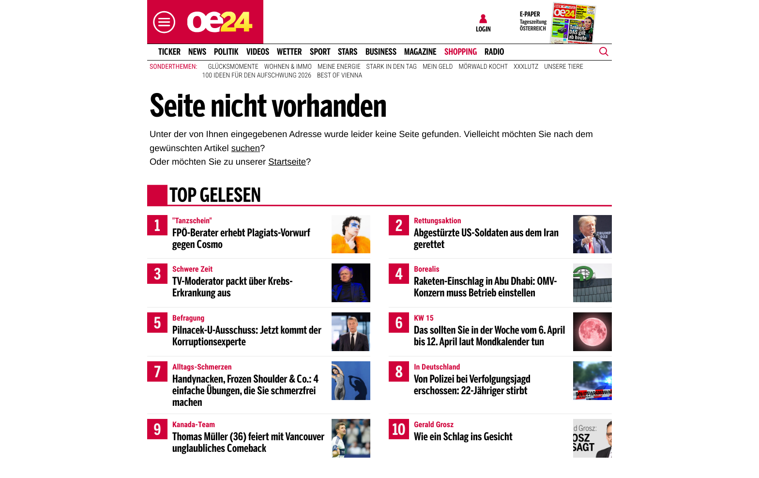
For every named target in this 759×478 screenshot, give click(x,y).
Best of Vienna (339, 75)
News (197, 51)
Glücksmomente (233, 67)
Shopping (460, 51)
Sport (320, 51)
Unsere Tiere (563, 67)
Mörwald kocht (483, 67)
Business (380, 51)
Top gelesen (215, 196)
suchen (245, 148)
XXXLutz (526, 67)
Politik (226, 51)
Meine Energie (339, 67)
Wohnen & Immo (288, 67)
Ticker (169, 51)
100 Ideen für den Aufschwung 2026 (256, 75)
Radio (494, 51)
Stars (348, 51)
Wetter (289, 51)
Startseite (287, 161)
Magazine (420, 51)
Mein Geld (438, 67)
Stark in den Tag (391, 67)
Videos (257, 51)
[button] (161, 22)
